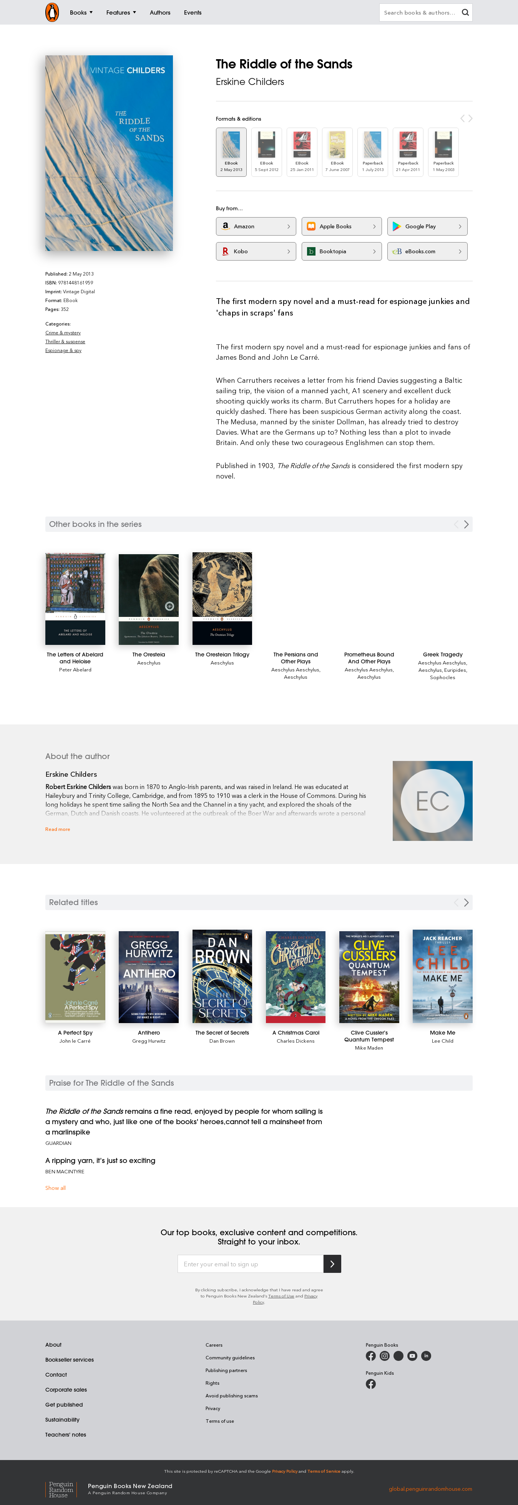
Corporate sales (66, 1389)
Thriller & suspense (65, 341)
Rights (212, 1382)
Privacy (213, 1408)
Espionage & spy (63, 350)
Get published (64, 1404)
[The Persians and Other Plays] (296, 658)
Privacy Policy (284, 1471)
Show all (55, 1188)
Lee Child (442, 1040)
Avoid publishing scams (232, 1395)
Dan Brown (222, 1040)
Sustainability (62, 1419)
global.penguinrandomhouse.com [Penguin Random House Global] (430, 1488)
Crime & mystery (63, 332)
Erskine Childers (250, 81)
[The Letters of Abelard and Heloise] (75, 599)
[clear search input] (465, 13)
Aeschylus (149, 662)
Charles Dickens (296, 1040)
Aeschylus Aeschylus (295, 669)
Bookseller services (69, 1359)
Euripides (455, 669)
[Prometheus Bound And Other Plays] (369, 658)
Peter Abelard (75, 669)
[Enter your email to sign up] (250, 1264)
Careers (214, 1344)
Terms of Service (323, 1471)
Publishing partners (226, 1370)
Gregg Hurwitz (149, 1040)
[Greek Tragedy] (443, 654)
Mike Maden (369, 1047)
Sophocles (442, 677)
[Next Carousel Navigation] (466, 524)
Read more (57, 828)
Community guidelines (230, 1357)
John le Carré (75, 1040)
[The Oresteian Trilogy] (222, 598)
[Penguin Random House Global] (66, 1488)
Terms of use (220, 1420)
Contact (56, 1374)
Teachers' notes (65, 1434)
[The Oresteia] (149, 599)
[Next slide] (466, 903)
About (53, 1344)
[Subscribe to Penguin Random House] (332, 1264)
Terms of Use (281, 1295)
